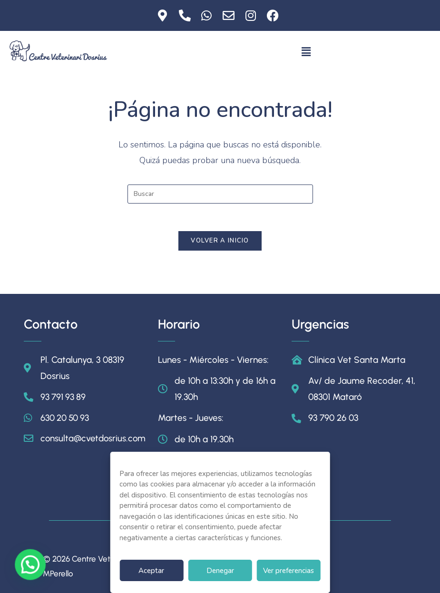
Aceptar (151, 570)
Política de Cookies (380, 579)
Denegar (220, 570)
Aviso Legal (393, 561)
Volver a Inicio (220, 242)
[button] (306, 52)
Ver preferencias (288, 570)
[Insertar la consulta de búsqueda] (220, 194)
